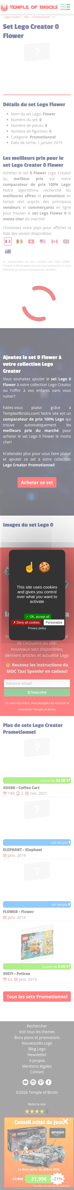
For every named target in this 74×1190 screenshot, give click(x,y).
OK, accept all (37, 616)
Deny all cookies (26, 622)
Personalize (54, 622)
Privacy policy (37, 628)
